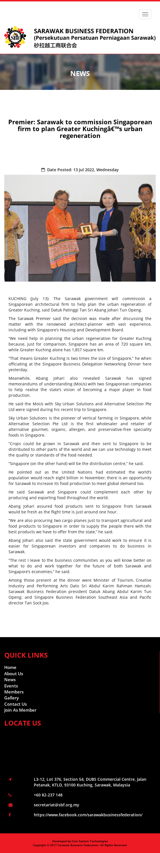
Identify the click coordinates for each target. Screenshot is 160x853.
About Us (13, 673)
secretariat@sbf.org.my (56, 804)
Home (10, 667)
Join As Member (20, 710)
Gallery (11, 698)
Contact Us (15, 704)
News (10, 679)
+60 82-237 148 (48, 795)
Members (14, 692)
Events (11, 686)
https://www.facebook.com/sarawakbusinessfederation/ (88, 814)
